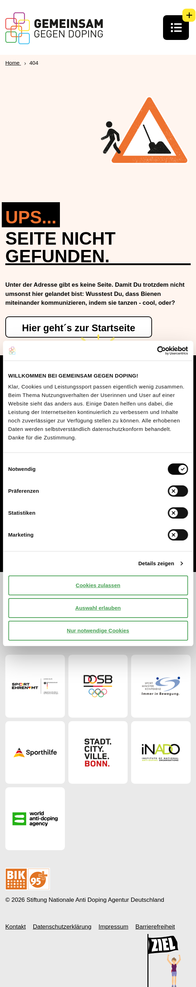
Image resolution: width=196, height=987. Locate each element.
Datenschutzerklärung (62, 926)
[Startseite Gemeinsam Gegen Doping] (54, 28)
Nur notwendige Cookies (98, 630)
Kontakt (15, 926)
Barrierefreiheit (155, 926)
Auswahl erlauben (98, 608)
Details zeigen (156, 563)
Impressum (113, 926)
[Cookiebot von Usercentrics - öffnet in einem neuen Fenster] (157, 350)
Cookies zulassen (98, 585)
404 (33, 63)
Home (13, 63)
